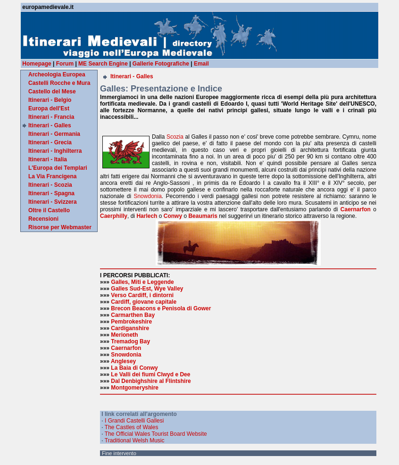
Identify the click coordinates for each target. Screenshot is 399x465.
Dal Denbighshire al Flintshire (151, 381)
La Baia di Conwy (134, 368)
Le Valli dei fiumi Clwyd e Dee (150, 374)
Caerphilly (113, 216)
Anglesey (123, 361)
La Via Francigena (52, 176)
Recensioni (43, 219)
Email (201, 63)
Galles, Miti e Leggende (142, 282)
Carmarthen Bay (133, 315)
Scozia (174, 136)
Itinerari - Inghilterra (55, 151)
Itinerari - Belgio (49, 100)
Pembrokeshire (131, 321)
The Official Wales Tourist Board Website (156, 434)
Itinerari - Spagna (51, 193)
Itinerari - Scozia (50, 185)
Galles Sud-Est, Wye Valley (147, 288)
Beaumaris (202, 216)
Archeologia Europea (56, 74)
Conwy (173, 216)
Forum (65, 63)
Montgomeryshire (134, 387)
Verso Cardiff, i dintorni (142, 295)
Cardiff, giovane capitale (143, 302)
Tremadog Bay (130, 341)
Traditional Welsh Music (135, 440)
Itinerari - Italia (47, 159)
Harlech (146, 216)
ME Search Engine (103, 63)
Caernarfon (356, 209)
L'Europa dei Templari (57, 168)
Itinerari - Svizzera (52, 202)
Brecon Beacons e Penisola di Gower (161, 308)
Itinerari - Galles (49, 125)
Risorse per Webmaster (59, 227)
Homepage (36, 63)
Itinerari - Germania (54, 134)
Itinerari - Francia (51, 117)
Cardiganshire (130, 328)
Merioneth (124, 335)
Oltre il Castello (49, 210)
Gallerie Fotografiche (161, 63)
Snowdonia (147, 196)
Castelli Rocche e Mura (59, 83)
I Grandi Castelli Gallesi (134, 420)
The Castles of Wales (131, 427)
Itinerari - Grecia (50, 142)
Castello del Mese (52, 91)
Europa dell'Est (48, 108)
